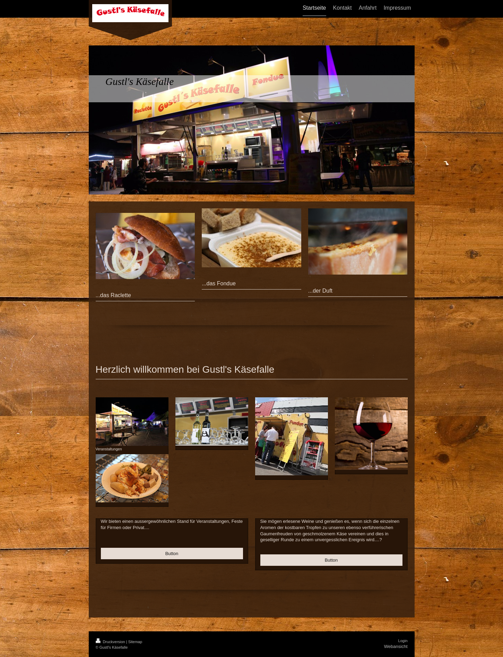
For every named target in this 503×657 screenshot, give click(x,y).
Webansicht (396, 646)
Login (403, 641)
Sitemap (135, 642)
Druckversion (111, 642)
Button (172, 553)
